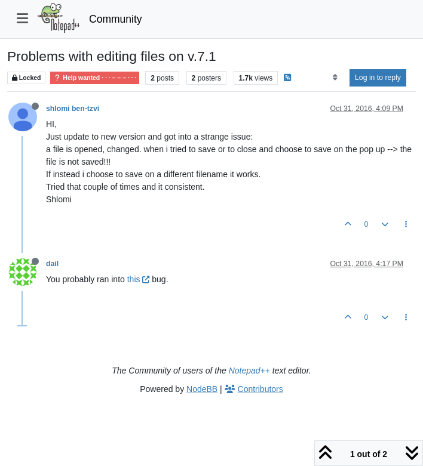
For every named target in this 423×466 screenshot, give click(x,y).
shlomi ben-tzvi (72, 108)
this (138, 279)
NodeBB (201, 389)
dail (52, 264)
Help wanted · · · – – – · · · (94, 78)
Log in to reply (378, 77)
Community (115, 19)
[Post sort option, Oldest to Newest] (335, 77)
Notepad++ (249, 370)
